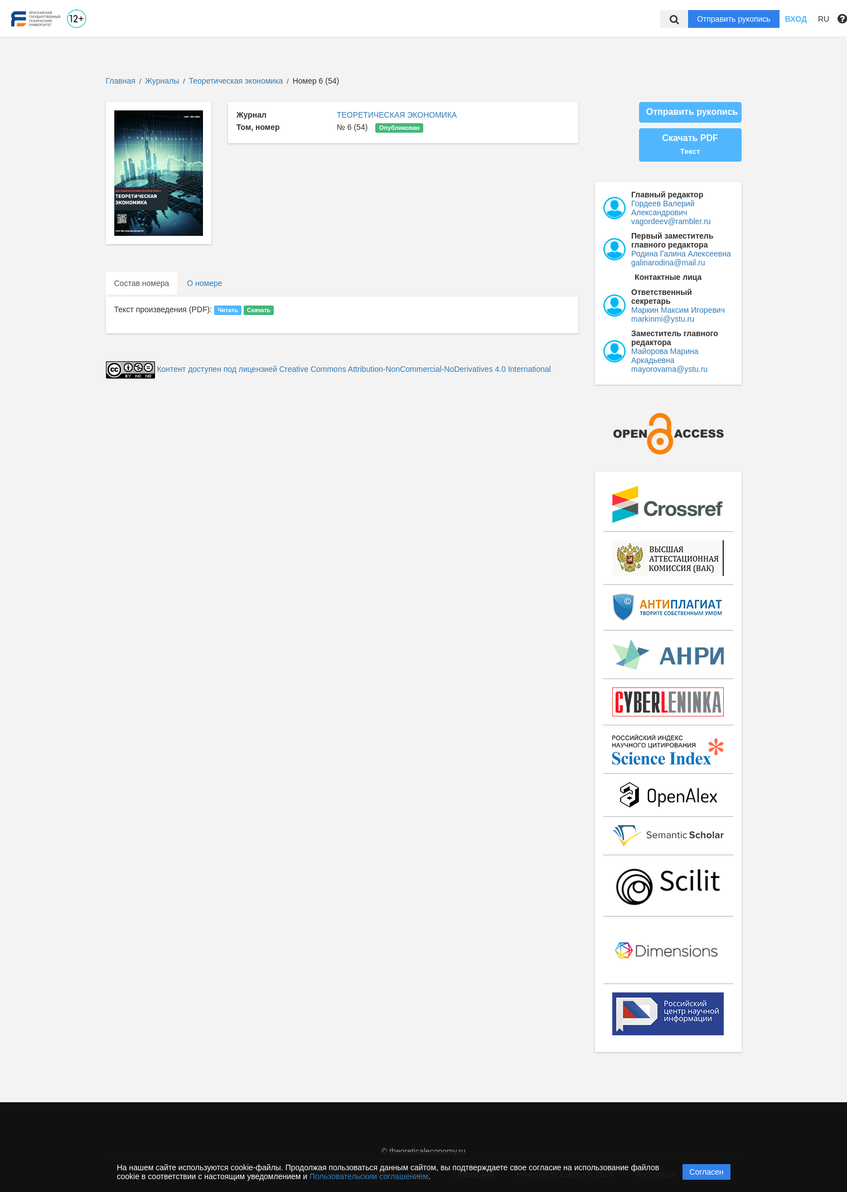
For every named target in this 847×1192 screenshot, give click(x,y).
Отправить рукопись (734, 18)
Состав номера (142, 283)
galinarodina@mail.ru (668, 262)
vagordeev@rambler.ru (671, 221)
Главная (120, 80)
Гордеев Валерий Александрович (662, 208)
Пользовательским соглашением (368, 1176)
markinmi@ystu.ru (662, 318)
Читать (227, 310)
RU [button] (823, 18)
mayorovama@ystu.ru (669, 369)
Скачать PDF (690, 144)
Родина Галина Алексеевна (681, 253)
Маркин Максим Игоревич (678, 310)
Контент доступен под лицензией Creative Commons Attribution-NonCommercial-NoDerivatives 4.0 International (354, 369)
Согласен (706, 1171)
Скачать (258, 310)
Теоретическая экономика (237, 80)
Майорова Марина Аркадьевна (664, 356)
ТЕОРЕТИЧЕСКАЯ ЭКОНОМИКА (397, 114)
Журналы (162, 80)
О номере (204, 283)
